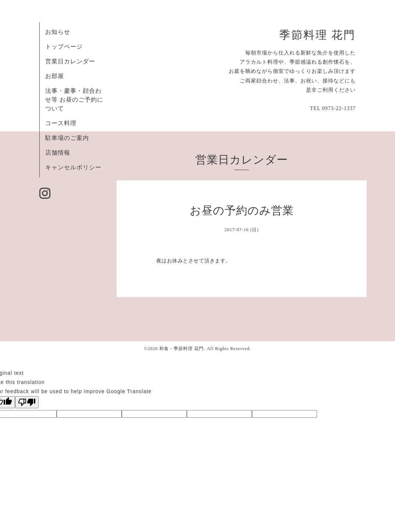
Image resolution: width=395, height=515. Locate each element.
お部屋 (54, 76)
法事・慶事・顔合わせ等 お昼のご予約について (74, 100)
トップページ (64, 46)
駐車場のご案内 (67, 138)
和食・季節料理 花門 (181, 348)
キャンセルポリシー (73, 167)
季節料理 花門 (317, 35)
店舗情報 (57, 152)
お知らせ (57, 32)
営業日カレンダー (70, 61)
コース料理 (60, 123)
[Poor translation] (27, 402)
